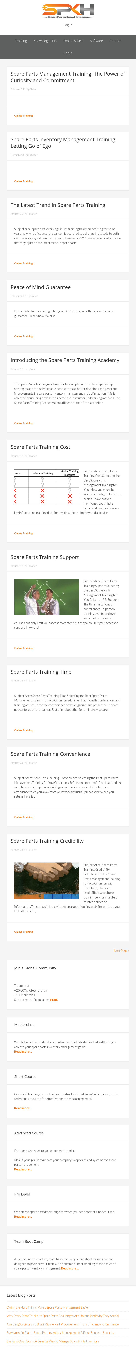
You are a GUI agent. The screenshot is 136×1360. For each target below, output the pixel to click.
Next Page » (121, 950)
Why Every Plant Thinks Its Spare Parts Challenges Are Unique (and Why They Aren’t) (63, 1316)
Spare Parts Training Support (45, 556)
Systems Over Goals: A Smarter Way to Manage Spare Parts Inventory (53, 1341)
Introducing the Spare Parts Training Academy (65, 359)
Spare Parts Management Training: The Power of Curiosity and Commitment (68, 77)
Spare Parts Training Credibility (47, 840)
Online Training (23, 115)
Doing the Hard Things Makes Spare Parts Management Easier (48, 1307)
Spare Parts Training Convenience (50, 753)
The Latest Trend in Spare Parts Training (58, 204)
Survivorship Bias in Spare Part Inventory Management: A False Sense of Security (60, 1333)
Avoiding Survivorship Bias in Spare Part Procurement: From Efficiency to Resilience (63, 1324)
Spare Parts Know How (68, 11)
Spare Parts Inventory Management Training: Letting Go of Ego (63, 142)
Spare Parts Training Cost (40, 446)
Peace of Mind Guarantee (41, 287)
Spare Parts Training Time (41, 671)
